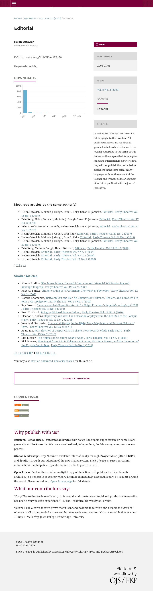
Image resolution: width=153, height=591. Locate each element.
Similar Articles (25, 276)
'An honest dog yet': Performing (76, 290)
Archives (30, 18)
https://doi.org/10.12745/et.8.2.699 (41, 57)
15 (48, 353)
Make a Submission (76, 378)
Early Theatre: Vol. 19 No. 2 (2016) (108, 248)
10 (30, 353)
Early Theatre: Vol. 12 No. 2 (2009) (66, 287)
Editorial (108, 212)
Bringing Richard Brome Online (60, 312)
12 (37, 353)
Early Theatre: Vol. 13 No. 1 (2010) (70, 301)
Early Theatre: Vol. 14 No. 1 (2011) (106, 337)
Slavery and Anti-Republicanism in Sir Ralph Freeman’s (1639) (87, 305)
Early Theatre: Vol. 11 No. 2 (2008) (75, 259)
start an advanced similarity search (52, 361)
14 (44, 353)
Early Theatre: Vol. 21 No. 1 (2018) (114, 237)
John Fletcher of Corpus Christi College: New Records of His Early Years (78, 330)
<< (15, 353)
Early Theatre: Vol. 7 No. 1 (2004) (74, 252)
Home (18, 18)
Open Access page (61, 481)
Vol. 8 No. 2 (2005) (50, 18)
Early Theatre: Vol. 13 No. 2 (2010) (51, 319)
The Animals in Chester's (60, 337)
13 (41, 353)
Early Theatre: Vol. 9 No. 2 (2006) (74, 255)
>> (24, 265)
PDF (102, 44)
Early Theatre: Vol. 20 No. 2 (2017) (111, 233)
